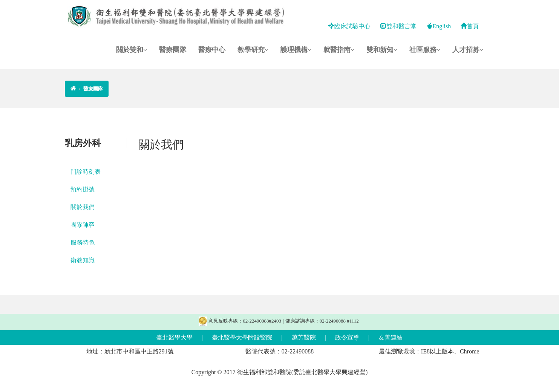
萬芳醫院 (304, 337)
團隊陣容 (82, 225)
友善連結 (390, 337)
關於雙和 (131, 50)
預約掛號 (82, 189)
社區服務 (424, 50)
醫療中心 (211, 50)
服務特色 (82, 242)
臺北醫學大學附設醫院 (242, 337)
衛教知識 (82, 260)
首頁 (470, 26)
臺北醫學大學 (174, 337)
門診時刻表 (85, 171)
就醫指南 (338, 50)
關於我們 (82, 207)
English (438, 26)
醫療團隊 (172, 50)
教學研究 (252, 50)
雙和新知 (381, 50)
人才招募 (467, 50)
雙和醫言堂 (398, 26)
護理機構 (295, 50)
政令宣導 (347, 337)
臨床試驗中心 (349, 26)
